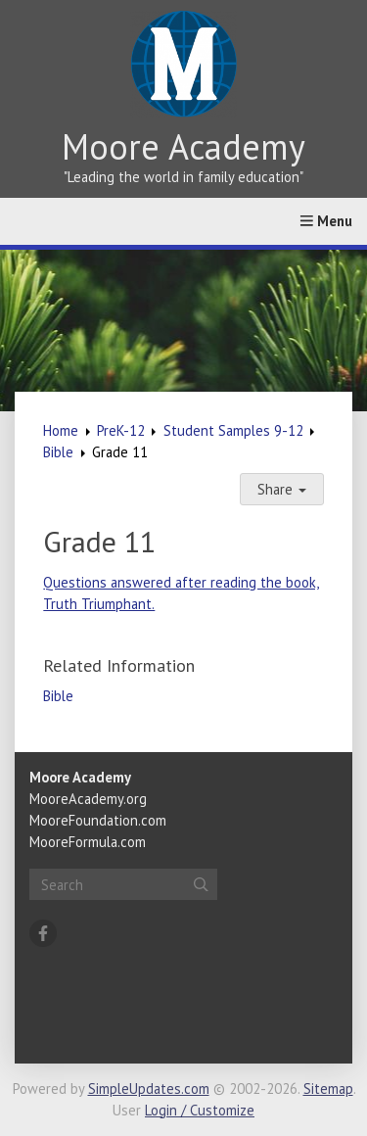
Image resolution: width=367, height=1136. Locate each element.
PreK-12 (121, 430)
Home (60, 430)
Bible (58, 452)
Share (281, 489)
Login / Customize (199, 1110)
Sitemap (328, 1088)
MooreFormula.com (87, 841)
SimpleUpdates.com (148, 1088)
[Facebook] (43, 933)
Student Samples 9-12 (233, 430)
